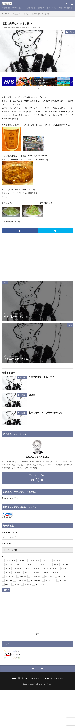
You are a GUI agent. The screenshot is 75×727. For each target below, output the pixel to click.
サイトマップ (52, 8)
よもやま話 (31, 8)
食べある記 (16, 8)
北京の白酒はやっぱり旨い (41, 14)
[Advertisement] (38, 255)
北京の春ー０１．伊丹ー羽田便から (46, 412)
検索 (5, 590)
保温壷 (32, 395)
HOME (6, 14)
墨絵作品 (41, 8)
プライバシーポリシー (53, 678)
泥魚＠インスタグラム (10, 498)
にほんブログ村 (7, 517)
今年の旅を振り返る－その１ (42, 377)
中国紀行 (25, 14)
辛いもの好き (33, 28)
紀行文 (15, 14)
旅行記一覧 (6, 8)
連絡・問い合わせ (65, 8)
